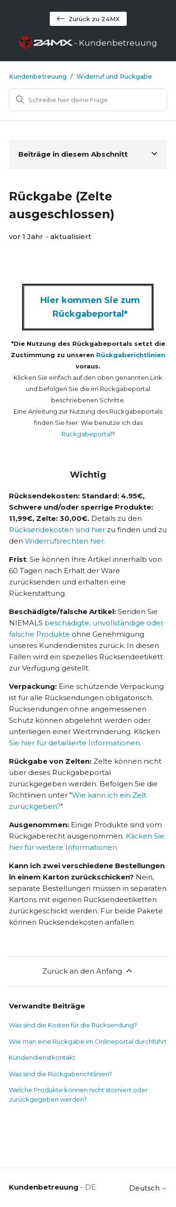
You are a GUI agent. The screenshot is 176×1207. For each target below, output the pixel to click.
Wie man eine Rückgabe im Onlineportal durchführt (88, 1041)
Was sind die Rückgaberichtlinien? (60, 1074)
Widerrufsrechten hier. (65, 540)
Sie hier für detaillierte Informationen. (75, 742)
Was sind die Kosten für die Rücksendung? (73, 1025)
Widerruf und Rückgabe (114, 76)
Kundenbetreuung (38, 76)
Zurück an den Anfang (88, 970)
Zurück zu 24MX (88, 19)
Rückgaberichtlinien (130, 355)
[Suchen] (88, 99)
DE (90, 1187)
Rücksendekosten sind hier (57, 529)
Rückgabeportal (86, 434)
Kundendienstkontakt (42, 1057)
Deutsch (148, 1188)
